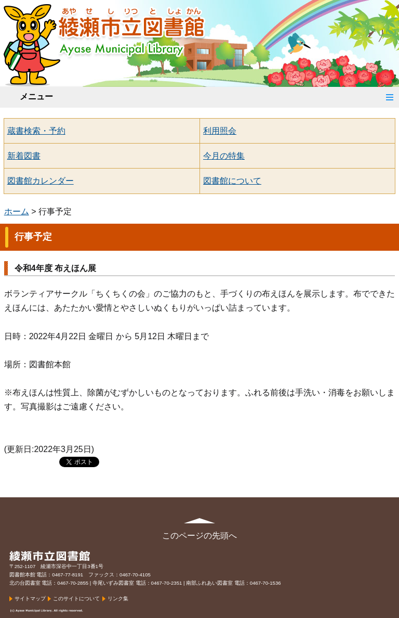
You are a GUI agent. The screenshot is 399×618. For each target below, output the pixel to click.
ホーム (16, 211)
